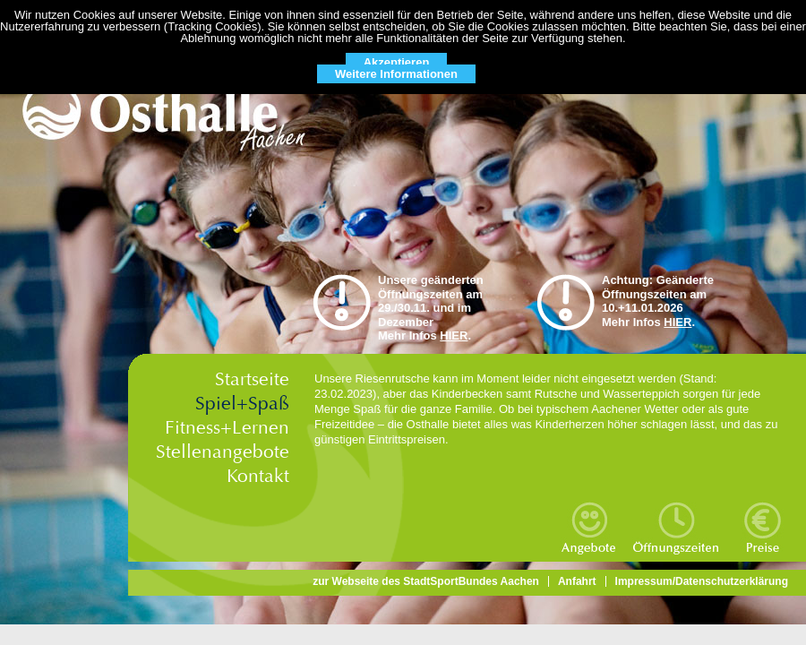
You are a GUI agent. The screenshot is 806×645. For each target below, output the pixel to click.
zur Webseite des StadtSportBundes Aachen (426, 581)
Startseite (252, 379)
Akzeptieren (397, 62)
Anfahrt (577, 581)
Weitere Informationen (396, 74)
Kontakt (258, 476)
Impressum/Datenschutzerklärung (701, 581)
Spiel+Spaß (242, 403)
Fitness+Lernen (227, 428)
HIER (453, 335)
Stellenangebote (222, 452)
